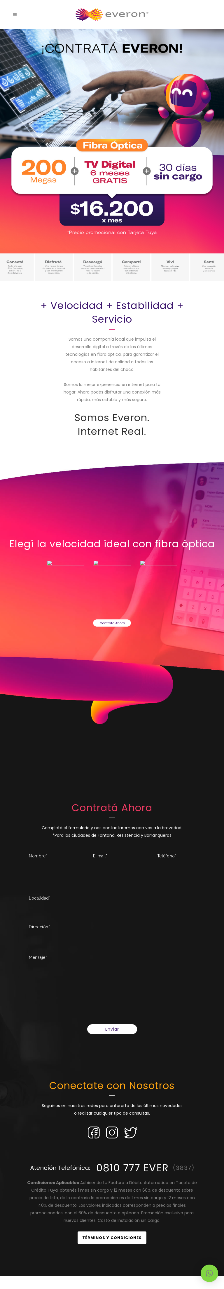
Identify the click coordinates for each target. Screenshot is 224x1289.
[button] (209, 1273)
